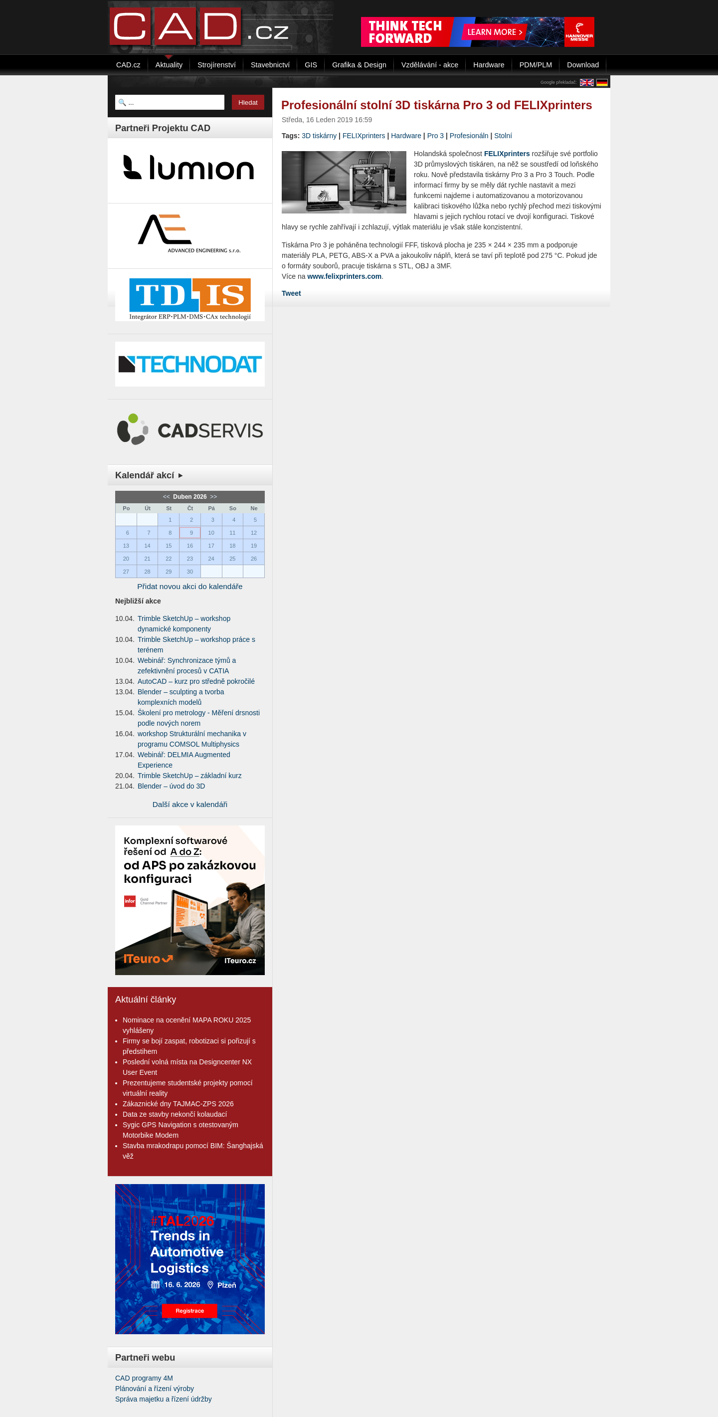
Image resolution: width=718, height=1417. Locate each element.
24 (211, 559)
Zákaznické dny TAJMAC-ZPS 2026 (178, 1104)
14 (147, 546)
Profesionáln (469, 136)
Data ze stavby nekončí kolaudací (175, 1114)
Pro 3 (435, 136)
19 (254, 546)
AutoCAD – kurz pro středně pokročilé (196, 681)
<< (167, 496)
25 (232, 559)
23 (190, 559)
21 (147, 559)
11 (232, 533)
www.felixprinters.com (344, 276)
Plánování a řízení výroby (154, 1389)
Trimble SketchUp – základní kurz (190, 776)
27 (126, 572)
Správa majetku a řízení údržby (163, 1399)
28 (147, 572)
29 (169, 572)
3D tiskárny (319, 136)
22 (169, 559)
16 (190, 546)
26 (254, 559)
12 (254, 533)
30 (190, 572)
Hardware (406, 136)
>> (212, 496)
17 (211, 546)
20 (126, 559)
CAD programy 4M (144, 1378)
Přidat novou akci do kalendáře (189, 586)
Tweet (291, 293)
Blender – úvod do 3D (171, 786)
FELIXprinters (364, 136)
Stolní (503, 136)
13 (126, 546)
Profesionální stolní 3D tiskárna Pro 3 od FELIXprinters (436, 105)
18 (232, 546)
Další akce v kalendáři (190, 804)
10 (211, 533)
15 (169, 546)
